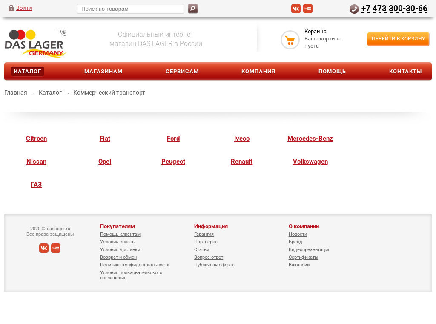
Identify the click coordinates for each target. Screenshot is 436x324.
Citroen (36, 138)
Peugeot (173, 161)
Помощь (332, 71)
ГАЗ (36, 184)
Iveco (242, 138)
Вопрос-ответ (208, 257)
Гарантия (204, 234)
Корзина (315, 31)
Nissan (36, 161)
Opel (104, 161)
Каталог (27, 71)
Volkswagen (310, 161)
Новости (298, 234)
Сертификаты (303, 257)
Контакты (405, 71)
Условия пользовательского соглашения (131, 275)
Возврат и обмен (118, 257)
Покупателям (117, 226)
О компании (304, 226)
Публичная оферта (214, 265)
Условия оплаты (118, 242)
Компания (258, 71)
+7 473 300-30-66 (394, 8)
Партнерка (206, 242)
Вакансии (299, 265)
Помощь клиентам (120, 234)
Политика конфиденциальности (134, 265)
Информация (211, 226)
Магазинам (103, 71)
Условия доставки (120, 249)
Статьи (201, 249)
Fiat (105, 138)
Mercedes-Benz (310, 138)
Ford (173, 138)
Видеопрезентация (309, 249)
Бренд (295, 242)
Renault (241, 161)
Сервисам (182, 71)
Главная (15, 92)
